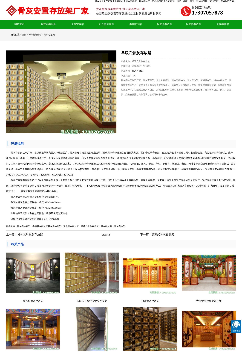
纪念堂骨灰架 (106, 24)
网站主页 (19, 24)
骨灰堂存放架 (193, 24)
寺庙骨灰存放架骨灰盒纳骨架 (46, 226)
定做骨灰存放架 (71, 226)
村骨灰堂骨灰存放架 (30, 234)
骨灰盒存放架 (164, 24)
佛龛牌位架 (135, 24)
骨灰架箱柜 (35, 34)
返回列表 (106, 235)
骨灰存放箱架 (23, 226)
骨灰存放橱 (106, 226)
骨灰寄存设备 (48, 24)
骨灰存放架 (222, 24)
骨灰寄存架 (77, 24)
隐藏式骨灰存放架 (163, 234)
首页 (24, 34)
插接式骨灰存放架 (90, 226)
